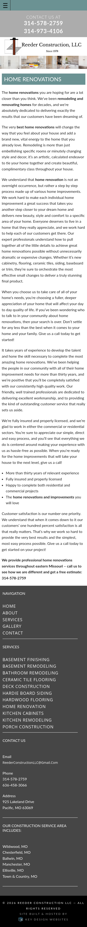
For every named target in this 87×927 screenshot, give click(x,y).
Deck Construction (26, 686)
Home (9, 606)
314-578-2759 (43, 23)
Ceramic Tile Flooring (29, 679)
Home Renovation (24, 706)
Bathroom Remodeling (30, 673)
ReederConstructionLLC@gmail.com (30, 762)
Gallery (12, 626)
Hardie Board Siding (27, 693)
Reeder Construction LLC (45, 903)
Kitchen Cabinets (23, 713)
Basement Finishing (26, 659)
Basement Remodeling (29, 666)
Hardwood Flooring (28, 699)
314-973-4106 (43, 31)
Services (13, 619)
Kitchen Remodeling (27, 720)
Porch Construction (28, 727)
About (10, 613)
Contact (13, 633)
